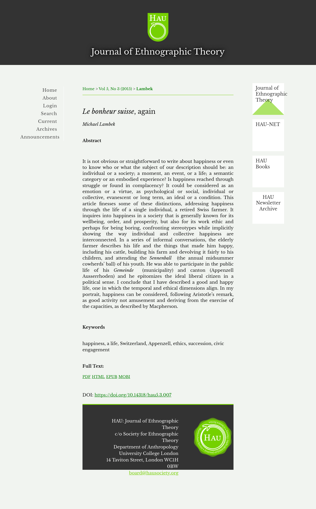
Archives (46, 129)
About (50, 98)
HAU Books (263, 164)
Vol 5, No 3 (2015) (115, 89)
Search (49, 113)
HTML (98, 376)
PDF (87, 376)
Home (50, 90)
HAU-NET (268, 124)
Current (47, 121)
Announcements (40, 137)
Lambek (144, 89)
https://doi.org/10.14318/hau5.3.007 (132, 395)
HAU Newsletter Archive (268, 203)
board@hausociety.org (153, 472)
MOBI (124, 376)
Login (50, 105)
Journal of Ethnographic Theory (270, 94)
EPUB (111, 376)
